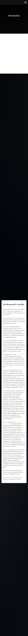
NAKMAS (18, 377)
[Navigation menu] (25, 2)
